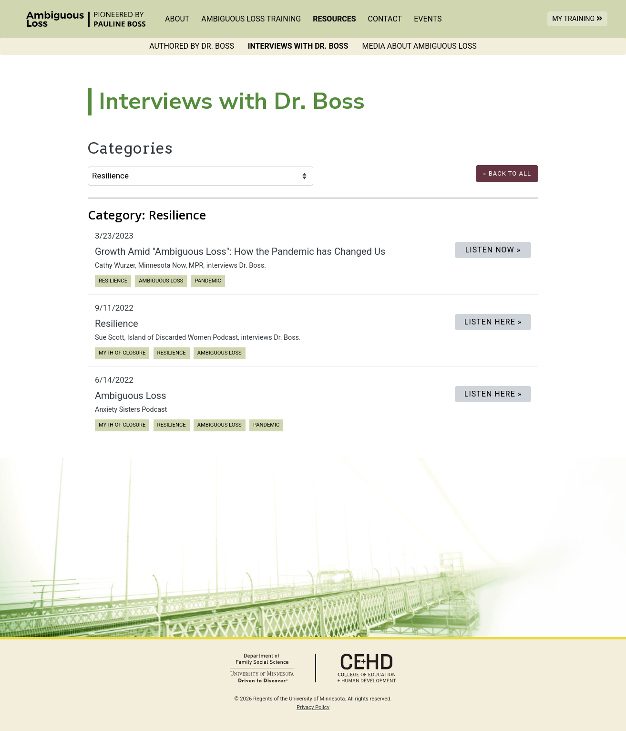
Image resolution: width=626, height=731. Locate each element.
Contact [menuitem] (385, 18)
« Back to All (507, 173)
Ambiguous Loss (160, 280)
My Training (579, 18)
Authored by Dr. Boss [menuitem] (191, 46)
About (177, 18)
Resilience (112, 280)
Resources (334, 18)
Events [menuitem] (427, 18)
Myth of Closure (121, 352)
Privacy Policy (313, 707)
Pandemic (208, 280)
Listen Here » (493, 321)
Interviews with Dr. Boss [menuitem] (298, 46)
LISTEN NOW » (493, 249)
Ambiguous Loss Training (251, 18)
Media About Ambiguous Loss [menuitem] (419, 46)
